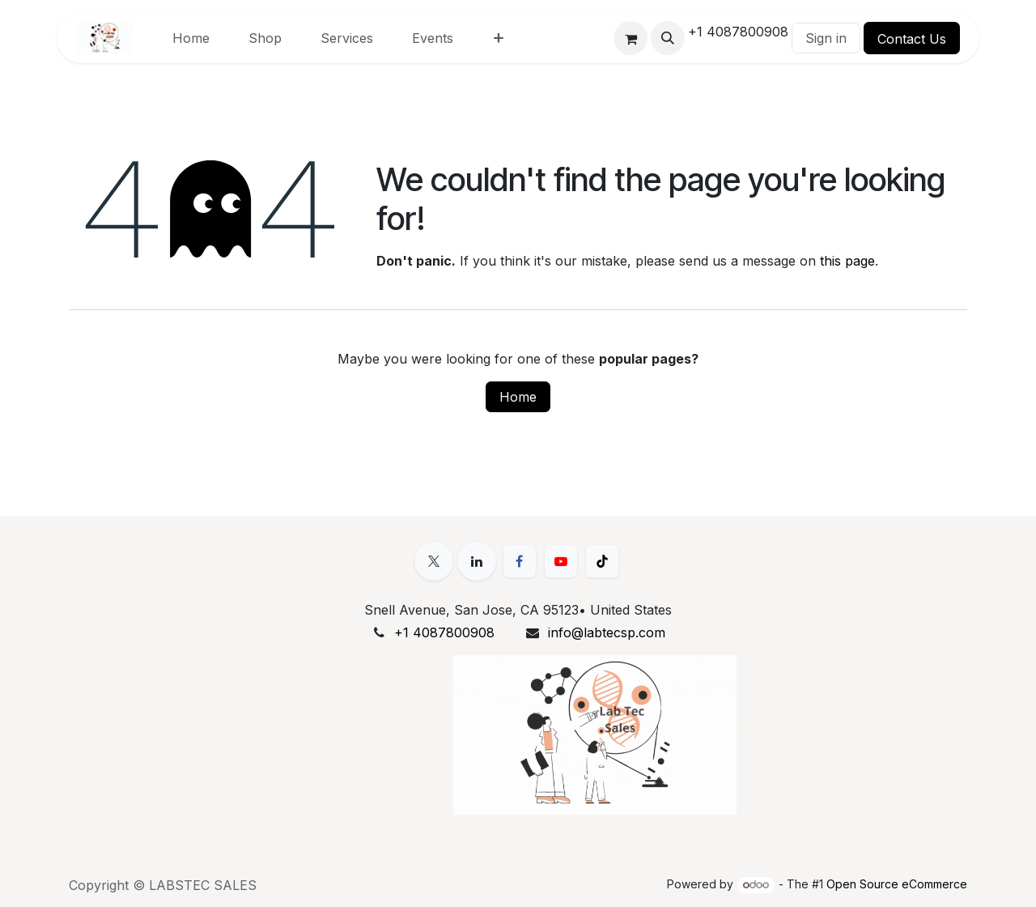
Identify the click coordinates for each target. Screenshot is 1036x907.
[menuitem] (191, 38)
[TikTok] (602, 561)
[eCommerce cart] (631, 38)
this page (847, 261)
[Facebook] (519, 561)
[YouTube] (561, 561)
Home (518, 397)
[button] (668, 38)
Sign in (826, 38)
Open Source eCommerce (896, 884)
